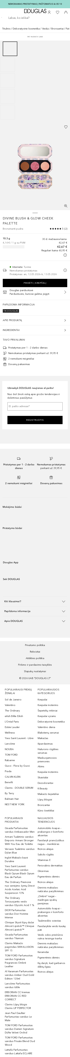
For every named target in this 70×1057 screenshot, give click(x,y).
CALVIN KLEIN (12, 776)
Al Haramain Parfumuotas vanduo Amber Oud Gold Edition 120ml (19, 975)
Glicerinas (43, 871)
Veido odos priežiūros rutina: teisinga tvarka (50, 936)
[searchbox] (35, 18)
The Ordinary (12, 710)
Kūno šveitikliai (46, 810)
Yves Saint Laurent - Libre (19, 738)
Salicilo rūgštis (46, 854)
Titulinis (6, 28)
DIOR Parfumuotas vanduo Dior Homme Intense (16, 914)
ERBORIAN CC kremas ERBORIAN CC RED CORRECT (17, 996)
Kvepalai (42, 699)
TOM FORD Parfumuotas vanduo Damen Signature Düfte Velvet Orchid (19, 1029)
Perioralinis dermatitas (50, 865)
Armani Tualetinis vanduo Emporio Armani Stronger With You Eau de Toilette (19, 840)
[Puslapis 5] (7, 112)
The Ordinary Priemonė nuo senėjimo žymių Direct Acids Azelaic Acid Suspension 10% (20, 887)
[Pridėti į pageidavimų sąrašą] (66, 127)
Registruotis (35, 420)
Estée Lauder (12, 727)
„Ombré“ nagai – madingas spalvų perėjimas (47, 900)
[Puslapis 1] (10, 49)
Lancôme (10, 743)
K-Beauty (43, 788)
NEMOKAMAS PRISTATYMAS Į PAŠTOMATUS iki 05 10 (35, 4)
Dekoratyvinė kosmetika (26, 28)
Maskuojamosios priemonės (47, 759)
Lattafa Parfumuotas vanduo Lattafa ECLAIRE (18, 1051)
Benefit (9, 782)
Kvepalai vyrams (47, 716)
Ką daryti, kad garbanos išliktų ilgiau (51, 965)
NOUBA (9, 749)
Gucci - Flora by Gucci (17, 765)
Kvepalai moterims (48, 705)
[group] (35, 80)
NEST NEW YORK (15, 804)
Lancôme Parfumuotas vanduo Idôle (17, 985)
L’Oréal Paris (12, 721)
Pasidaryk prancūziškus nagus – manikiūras (51, 842)
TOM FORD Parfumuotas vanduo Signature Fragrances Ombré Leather (19, 961)
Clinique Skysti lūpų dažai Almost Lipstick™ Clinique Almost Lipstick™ (19, 926)
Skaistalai (43, 777)
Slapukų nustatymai (35, 671)
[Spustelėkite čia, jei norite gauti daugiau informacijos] (65, 255)
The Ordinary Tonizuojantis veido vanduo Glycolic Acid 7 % (19, 902)
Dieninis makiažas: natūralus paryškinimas (51, 889)
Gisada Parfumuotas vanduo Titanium (16, 936)
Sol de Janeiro (13, 699)
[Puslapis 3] (7, 80)
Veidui (45, 28)
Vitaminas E (44, 860)
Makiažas (43, 738)
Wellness (10, 732)
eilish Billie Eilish (14, 716)
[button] (35, 601)
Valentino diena (46, 727)
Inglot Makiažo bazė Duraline (16, 859)
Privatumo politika (35, 645)
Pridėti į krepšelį (35, 283)
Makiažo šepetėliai (48, 794)
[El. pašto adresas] (35, 406)
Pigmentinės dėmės (49, 876)
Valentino (10, 705)
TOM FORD (11, 754)
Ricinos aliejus (46, 849)
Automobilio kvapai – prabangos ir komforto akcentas (51, 832)
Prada (8, 771)
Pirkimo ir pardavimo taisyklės (35, 664)
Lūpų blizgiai (45, 799)
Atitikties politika (35, 658)
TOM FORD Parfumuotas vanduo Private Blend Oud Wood (20, 1041)
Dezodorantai (45, 783)
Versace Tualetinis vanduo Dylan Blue (20, 851)
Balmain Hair (12, 798)
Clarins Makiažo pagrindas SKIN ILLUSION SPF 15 (19, 947)
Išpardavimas (45, 743)
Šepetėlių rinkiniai (48, 710)
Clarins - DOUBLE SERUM (19, 787)
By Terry (9, 793)
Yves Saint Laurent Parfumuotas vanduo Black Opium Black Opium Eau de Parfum (19, 872)
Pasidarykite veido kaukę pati (52, 928)
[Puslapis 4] (7, 96)
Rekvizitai (35, 651)
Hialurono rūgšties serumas (48, 751)
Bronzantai (57, 28)
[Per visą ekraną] (66, 206)
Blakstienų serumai (48, 732)
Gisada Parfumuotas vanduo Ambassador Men (20, 830)
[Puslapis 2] (7, 64)
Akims (41, 766)
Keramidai (43, 952)
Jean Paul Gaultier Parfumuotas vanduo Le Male (18, 1017)
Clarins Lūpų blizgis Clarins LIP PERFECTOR (18, 1006)
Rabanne (10, 760)
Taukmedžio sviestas (49, 920)
